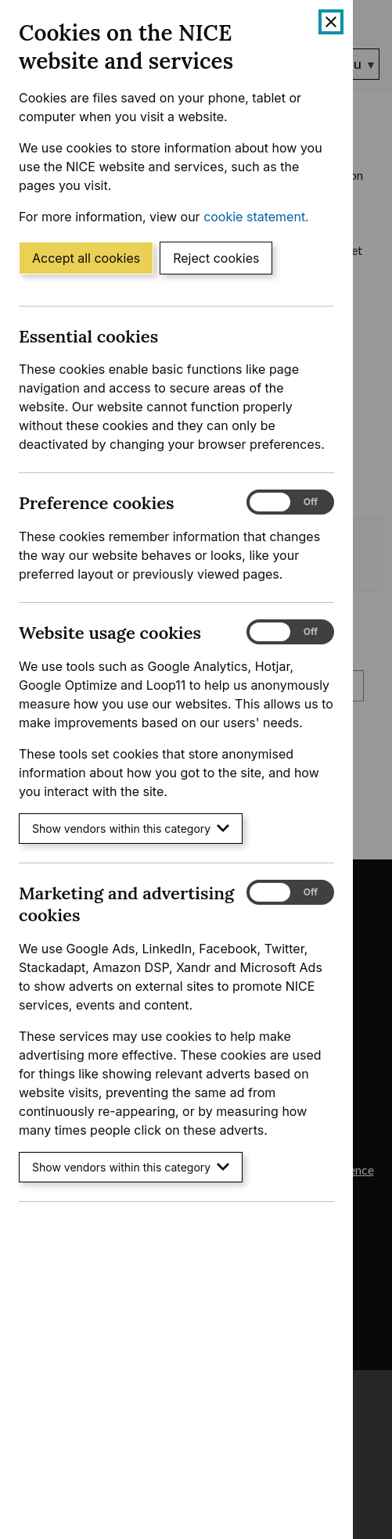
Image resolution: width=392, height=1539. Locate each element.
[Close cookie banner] (331, 22)
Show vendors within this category (130, 828)
